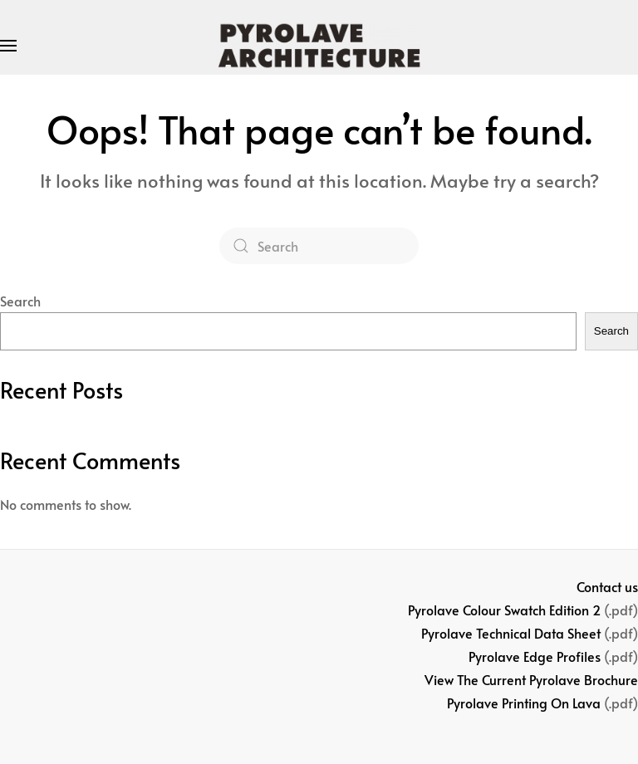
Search (20, 300)
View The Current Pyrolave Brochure (531, 679)
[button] (8, 46)
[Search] (319, 246)
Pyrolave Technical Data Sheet (511, 633)
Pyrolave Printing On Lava (524, 702)
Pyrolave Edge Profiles (535, 656)
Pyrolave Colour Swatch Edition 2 (504, 609)
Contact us (607, 586)
